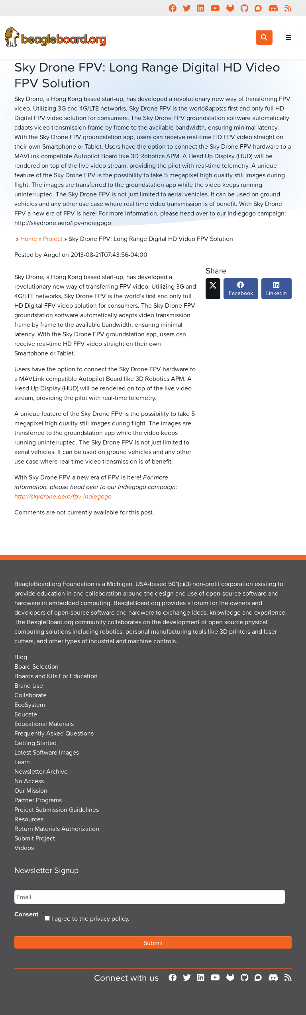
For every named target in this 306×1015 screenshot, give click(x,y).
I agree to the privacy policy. (90, 918)
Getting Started (35, 742)
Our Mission (30, 790)
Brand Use (28, 685)
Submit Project (34, 838)
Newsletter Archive (41, 771)
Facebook (241, 291)
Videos (24, 847)
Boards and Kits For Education (56, 675)
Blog (20, 656)
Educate (25, 714)
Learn (22, 761)
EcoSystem (29, 704)
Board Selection (36, 666)
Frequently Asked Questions (54, 733)
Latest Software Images (46, 752)
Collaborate (30, 695)
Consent (29, 914)
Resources (28, 819)
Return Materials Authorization (56, 828)
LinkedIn (276, 291)
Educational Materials (44, 723)
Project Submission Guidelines (56, 809)
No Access (29, 780)
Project (53, 238)
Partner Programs (38, 800)
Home (28, 238)
